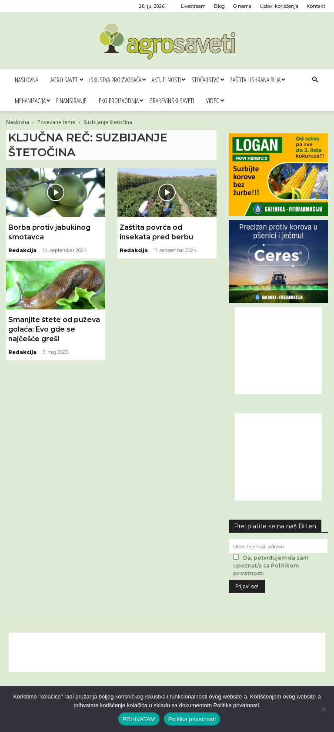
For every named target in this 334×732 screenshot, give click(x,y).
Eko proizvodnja (121, 100)
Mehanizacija (32, 100)
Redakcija (22, 250)
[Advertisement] (278, 350)
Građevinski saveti (171, 100)
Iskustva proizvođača (117, 79)
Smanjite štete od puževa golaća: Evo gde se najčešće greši (54, 329)
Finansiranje (71, 100)
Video (215, 100)
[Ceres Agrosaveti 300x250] (278, 300)
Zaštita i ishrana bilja (257, 79)
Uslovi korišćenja (279, 6)
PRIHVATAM (139, 719)
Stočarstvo (207, 79)
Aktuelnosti (168, 79)
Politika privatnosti (192, 719)
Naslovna (26, 79)
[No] (323, 709)
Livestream (193, 6)
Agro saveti (66, 79)
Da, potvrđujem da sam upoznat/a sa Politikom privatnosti (270, 565)
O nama (242, 6)
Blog (219, 6)
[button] (314, 80)
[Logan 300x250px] (278, 213)
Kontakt (316, 6)
